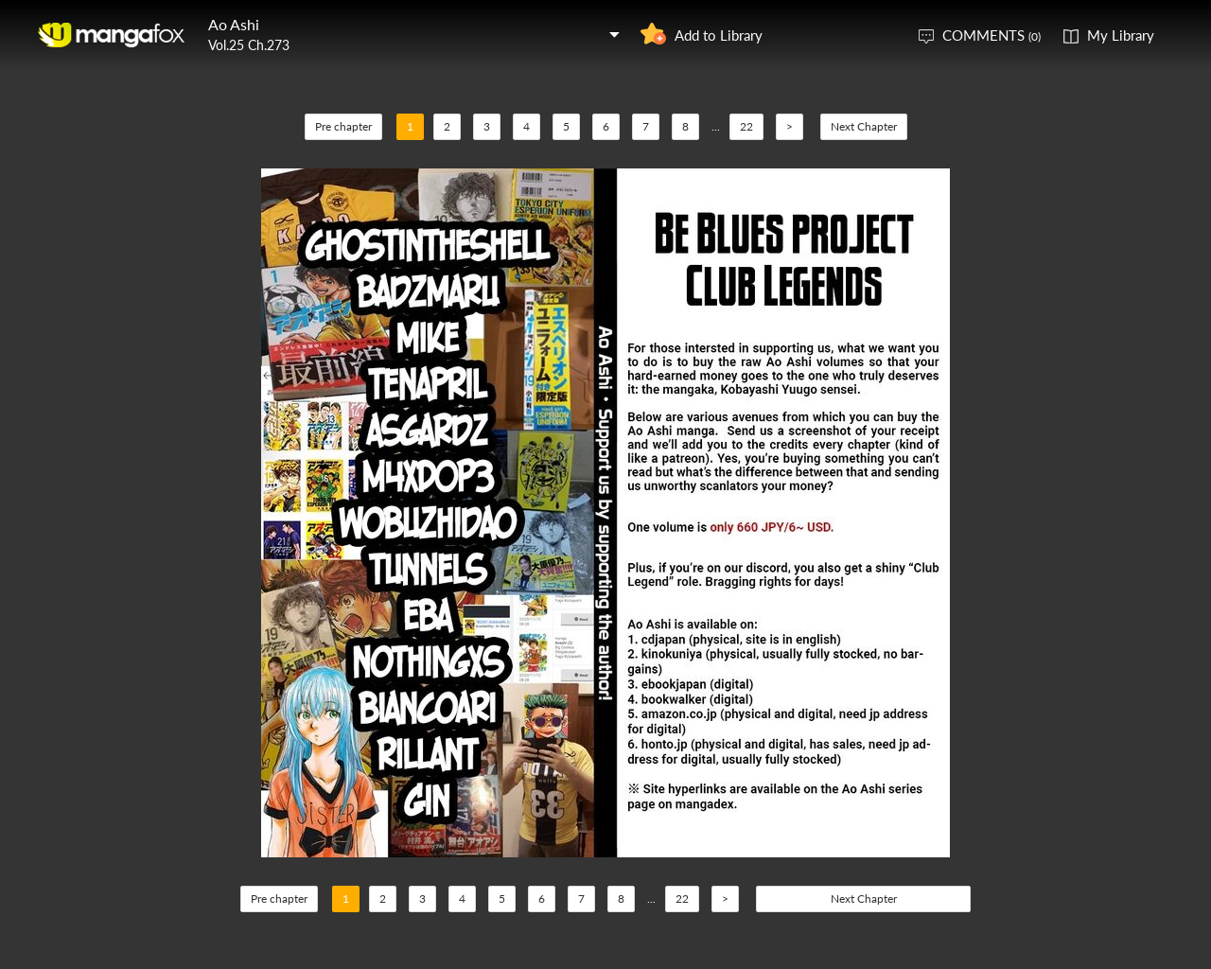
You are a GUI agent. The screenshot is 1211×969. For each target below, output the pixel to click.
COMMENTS (991, 35)
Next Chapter (864, 126)
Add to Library (719, 35)
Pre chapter (343, 126)
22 (746, 126)
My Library (1120, 35)
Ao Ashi (233, 24)
